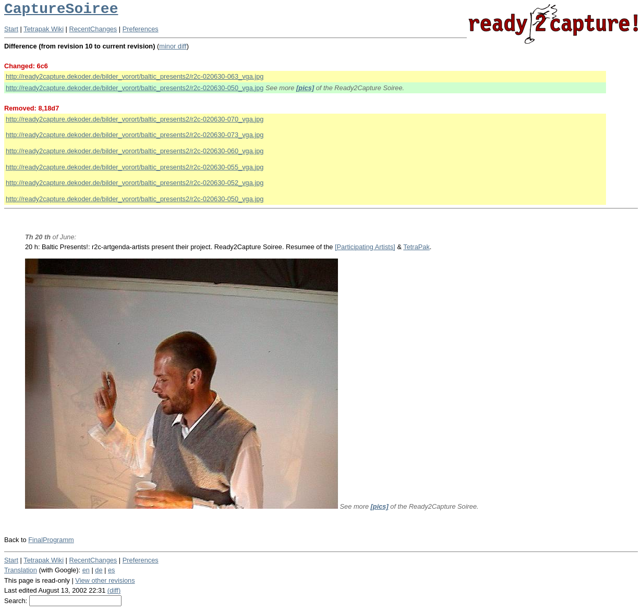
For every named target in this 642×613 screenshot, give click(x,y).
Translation (20, 570)
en (86, 570)
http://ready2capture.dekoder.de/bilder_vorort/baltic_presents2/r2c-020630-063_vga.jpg (134, 76)
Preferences (141, 29)
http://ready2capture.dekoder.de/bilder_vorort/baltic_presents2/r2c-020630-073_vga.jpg (134, 135)
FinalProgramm (51, 540)
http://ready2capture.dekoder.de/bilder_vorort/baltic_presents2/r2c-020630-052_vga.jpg (134, 183)
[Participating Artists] (365, 247)
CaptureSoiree (61, 9)
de (98, 570)
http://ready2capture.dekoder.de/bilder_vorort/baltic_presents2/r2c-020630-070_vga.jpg (134, 119)
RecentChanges (93, 29)
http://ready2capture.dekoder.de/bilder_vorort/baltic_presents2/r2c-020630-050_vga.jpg (134, 88)
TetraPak (416, 247)
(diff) (113, 590)
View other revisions (105, 580)
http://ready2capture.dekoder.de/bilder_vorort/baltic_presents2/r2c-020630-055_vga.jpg (134, 167)
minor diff (172, 46)
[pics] (305, 88)
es (111, 570)
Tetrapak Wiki (43, 29)
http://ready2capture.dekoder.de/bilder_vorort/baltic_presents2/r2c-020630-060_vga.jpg (134, 151)
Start (11, 29)
